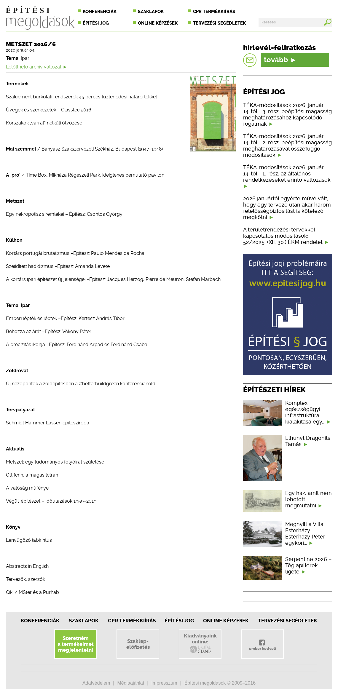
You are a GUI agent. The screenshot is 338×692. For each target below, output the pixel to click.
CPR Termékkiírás (132, 621)
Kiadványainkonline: (200, 643)
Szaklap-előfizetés (138, 644)
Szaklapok (151, 11)
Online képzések (158, 23)
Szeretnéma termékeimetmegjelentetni (76, 644)
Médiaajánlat (130, 682)
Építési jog (96, 23)
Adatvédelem (96, 682)
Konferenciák (100, 11)
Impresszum (164, 682)
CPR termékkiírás (214, 11)
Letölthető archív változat (36, 67)
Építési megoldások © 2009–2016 (220, 682)
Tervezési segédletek (219, 23)
